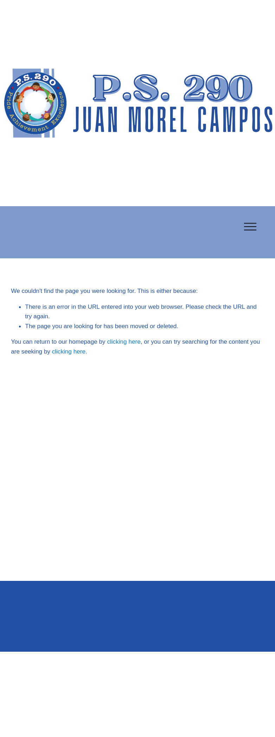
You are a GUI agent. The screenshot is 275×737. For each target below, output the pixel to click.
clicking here (123, 341)
